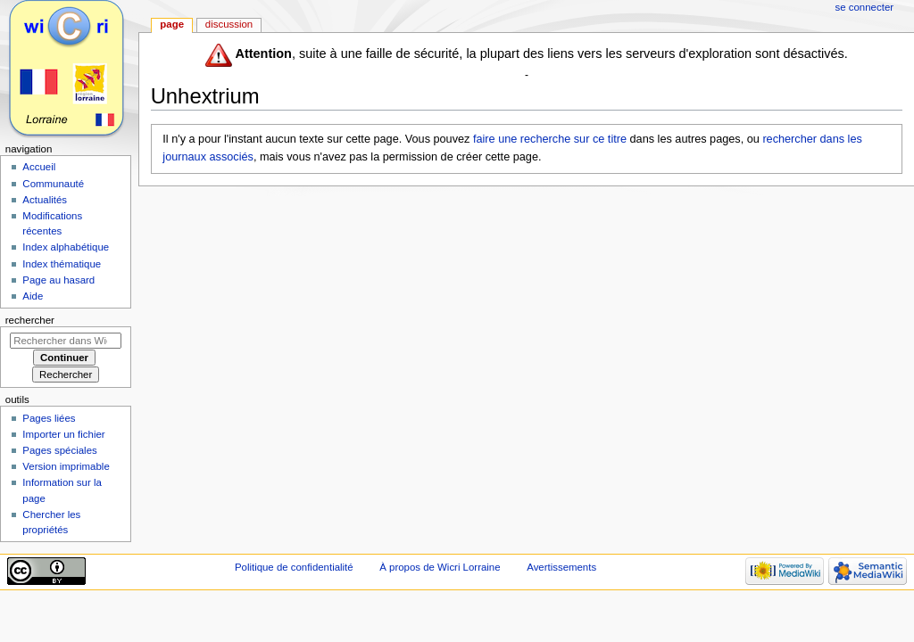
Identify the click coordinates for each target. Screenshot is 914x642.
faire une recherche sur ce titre (550, 139)
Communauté (53, 183)
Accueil (38, 166)
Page (172, 24)
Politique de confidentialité (294, 567)
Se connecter (864, 7)
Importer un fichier (63, 434)
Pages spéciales (59, 450)
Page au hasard (58, 280)
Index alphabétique (65, 247)
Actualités (44, 199)
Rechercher (29, 320)
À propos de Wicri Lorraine (439, 567)
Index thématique (61, 264)
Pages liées (48, 418)
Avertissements (561, 567)
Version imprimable (65, 466)
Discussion (229, 24)
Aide (32, 296)
